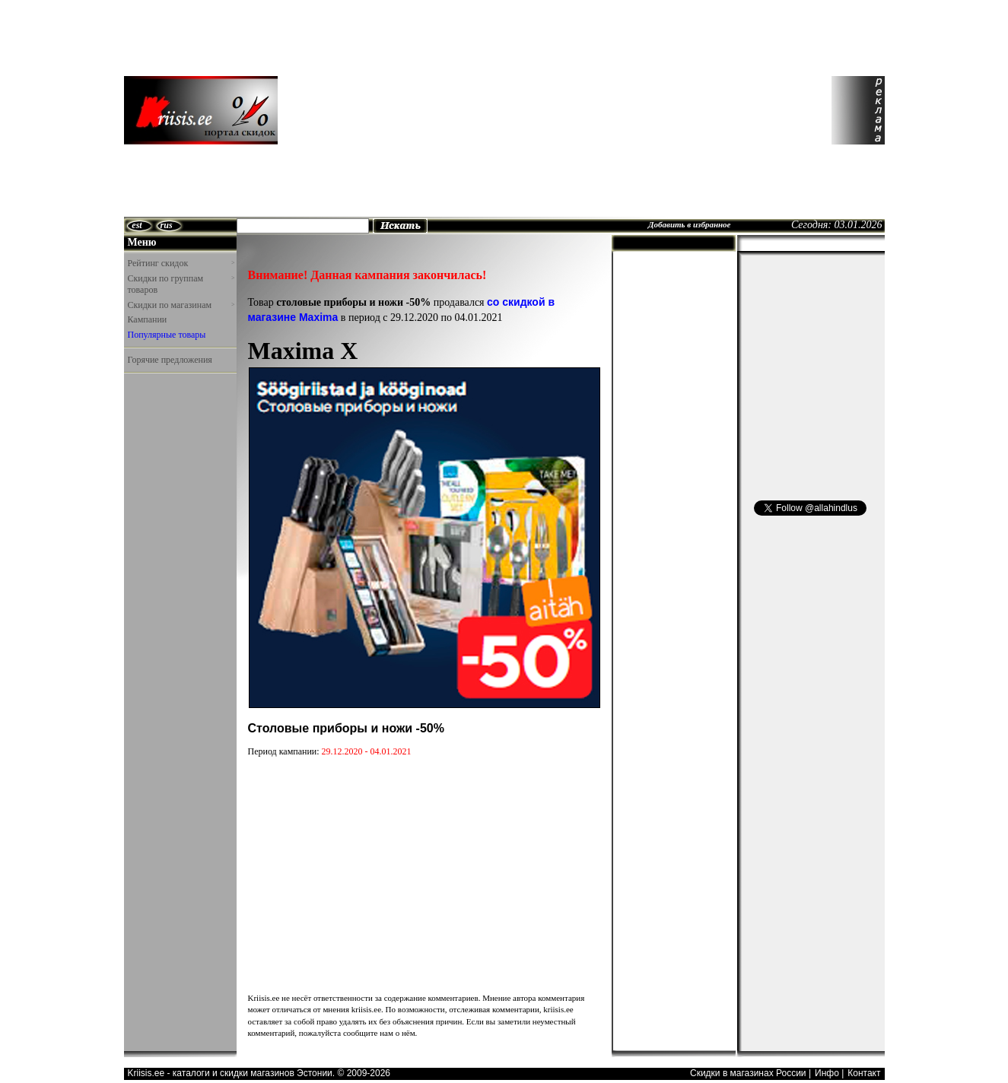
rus (167, 225)
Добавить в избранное (689, 224)
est (137, 225)
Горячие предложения (170, 359)
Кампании (147, 319)
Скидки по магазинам (181, 305)
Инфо (827, 1073)
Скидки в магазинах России (748, 1073)
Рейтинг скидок (181, 263)
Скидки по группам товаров (181, 284)
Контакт (863, 1073)
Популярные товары (167, 334)
